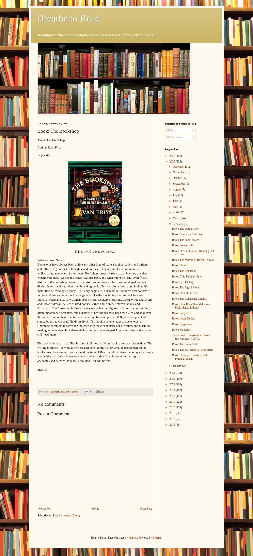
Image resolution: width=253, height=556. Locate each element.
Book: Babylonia (181, 313)
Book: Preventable (182, 245)
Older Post (146, 508)
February (178, 224)
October (178, 178)
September (179, 183)
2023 (172, 378)
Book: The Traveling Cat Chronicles (192, 349)
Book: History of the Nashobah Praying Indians (189, 357)
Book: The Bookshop (184, 270)
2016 (172, 418)
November (179, 172)
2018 (172, 407)
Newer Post (45, 508)
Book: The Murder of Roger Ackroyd (193, 259)
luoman (133, 537)
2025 (172, 161)
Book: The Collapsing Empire (189, 298)
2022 (172, 384)
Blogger (157, 537)
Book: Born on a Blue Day (187, 234)
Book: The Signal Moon (185, 287)
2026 (172, 155)
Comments (175, 137)
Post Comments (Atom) (66, 515)
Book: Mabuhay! (181, 329)
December (179, 166)
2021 (172, 390)
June (176, 200)
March (177, 218)
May (176, 206)
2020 (172, 396)
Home (95, 508)
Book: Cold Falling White (187, 276)
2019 (172, 401)
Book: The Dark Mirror (185, 228)
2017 (172, 413)
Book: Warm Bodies (183, 318)
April (176, 212)
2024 (172, 372)
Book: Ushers (180, 265)
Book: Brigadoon (182, 324)
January (177, 365)
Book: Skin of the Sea (184, 293)
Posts (172, 130)
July (175, 195)
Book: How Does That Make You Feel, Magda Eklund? (191, 306)
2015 (172, 424)
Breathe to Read (68, 18)
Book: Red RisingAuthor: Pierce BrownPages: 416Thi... (191, 337)
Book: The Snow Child (185, 344)
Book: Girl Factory (183, 282)
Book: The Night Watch (185, 239)
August (177, 189)
